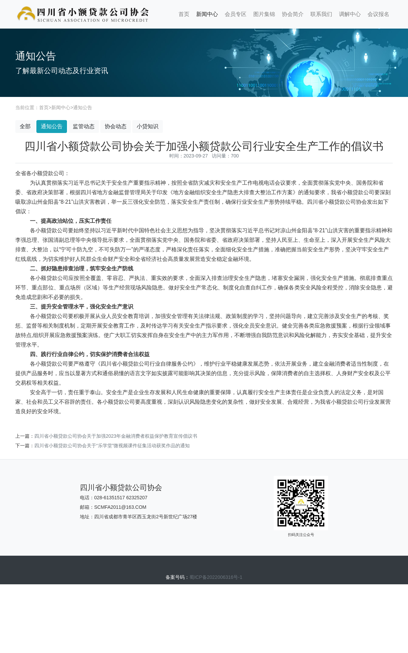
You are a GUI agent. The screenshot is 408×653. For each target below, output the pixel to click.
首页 (183, 14)
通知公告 (82, 107)
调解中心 (350, 14)
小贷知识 (147, 126)
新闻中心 (207, 14)
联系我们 (321, 14)
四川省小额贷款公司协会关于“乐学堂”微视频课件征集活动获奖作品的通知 (112, 445)
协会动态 (115, 126)
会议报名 (378, 14)
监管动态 (84, 126)
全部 (25, 126)
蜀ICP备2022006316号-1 (215, 577)
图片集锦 (264, 14)
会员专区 (236, 14)
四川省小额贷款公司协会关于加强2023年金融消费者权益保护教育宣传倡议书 (115, 436)
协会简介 (293, 14)
